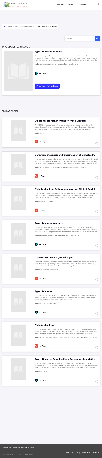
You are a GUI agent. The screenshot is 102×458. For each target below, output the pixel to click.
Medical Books (14, 26)
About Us (60, 5)
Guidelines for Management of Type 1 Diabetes (60, 121)
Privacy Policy (8, 454)
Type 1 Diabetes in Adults (49, 223)
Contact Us (82, 5)
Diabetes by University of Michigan (54, 257)
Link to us (71, 5)
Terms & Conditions (25, 454)
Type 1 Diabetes (43, 291)
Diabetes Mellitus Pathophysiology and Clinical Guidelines (67, 189)
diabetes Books (28, 26)
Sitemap (77, 453)
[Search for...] (80, 38)
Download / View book (47, 86)
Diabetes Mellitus (44, 325)
